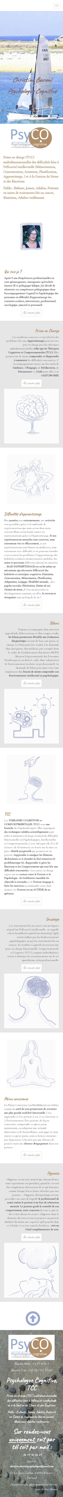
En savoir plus (31, 313)
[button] (37, 1316)
